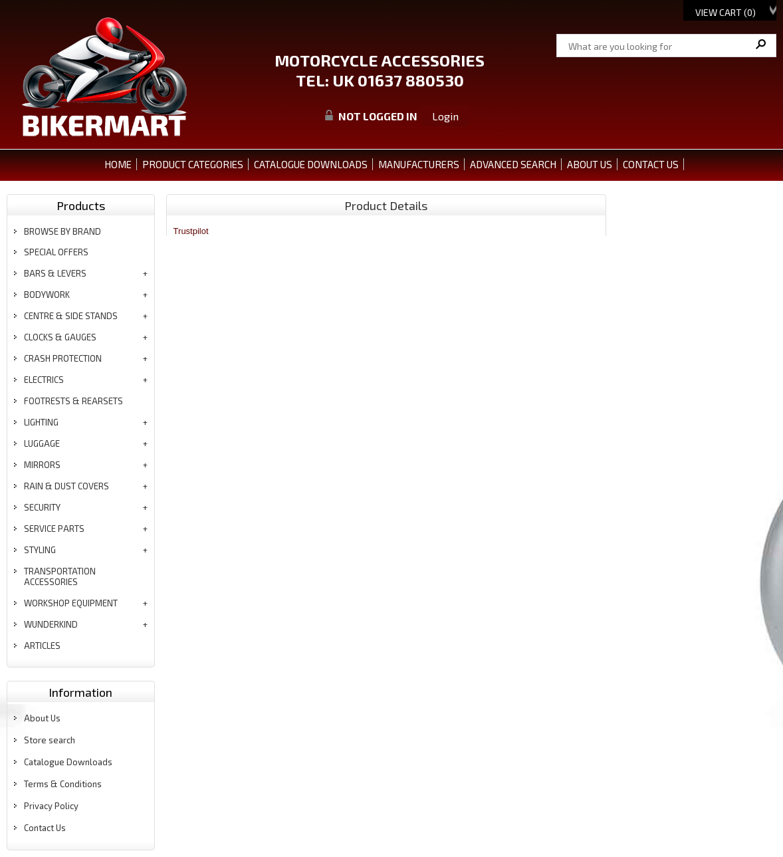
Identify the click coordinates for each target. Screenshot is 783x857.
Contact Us (45, 827)
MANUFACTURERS (418, 164)
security (42, 507)
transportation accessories (60, 576)
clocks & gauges (60, 337)
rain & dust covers (66, 486)
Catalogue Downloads (68, 762)
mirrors (42, 464)
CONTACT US (651, 164)
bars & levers (55, 273)
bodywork (47, 294)
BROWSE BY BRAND (62, 231)
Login (445, 116)
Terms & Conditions (63, 784)
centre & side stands (71, 315)
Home (118, 164)
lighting (41, 422)
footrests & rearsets (73, 401)
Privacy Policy (51, 805)
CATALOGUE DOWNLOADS (311, 164)
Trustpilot (191, 231)
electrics (44, 379)
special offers (56, 252)
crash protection (63, 358)
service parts (54, 528)
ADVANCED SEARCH (513, 164)
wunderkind (51, 624)
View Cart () (725, 12)
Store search (49, 740)
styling (40, 550)
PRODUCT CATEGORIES (192, 164)
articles (42, 645)
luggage (42, 443)
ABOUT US (589, 164)
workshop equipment (71, 603)
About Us (42, 718)
